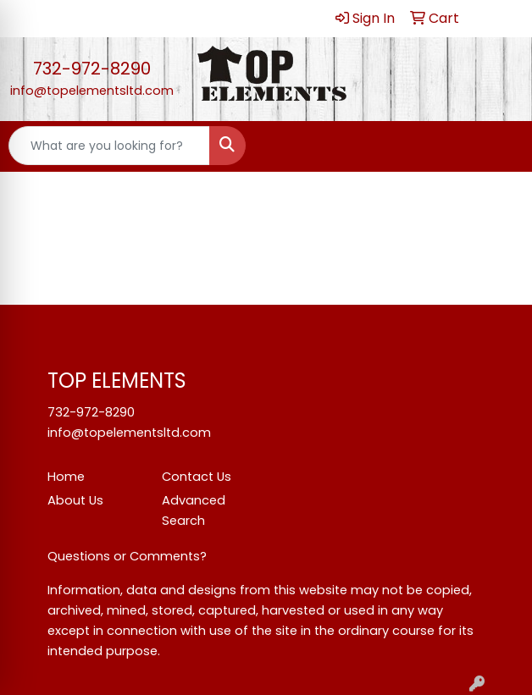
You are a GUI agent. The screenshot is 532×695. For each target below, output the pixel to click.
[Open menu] (498, 146)
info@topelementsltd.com (92, 90)
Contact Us (196, 476)
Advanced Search (193, 510)
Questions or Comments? (127, 556)
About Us (75, 500)
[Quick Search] (109, 145)
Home (66, 476)
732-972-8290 (92, 68)
